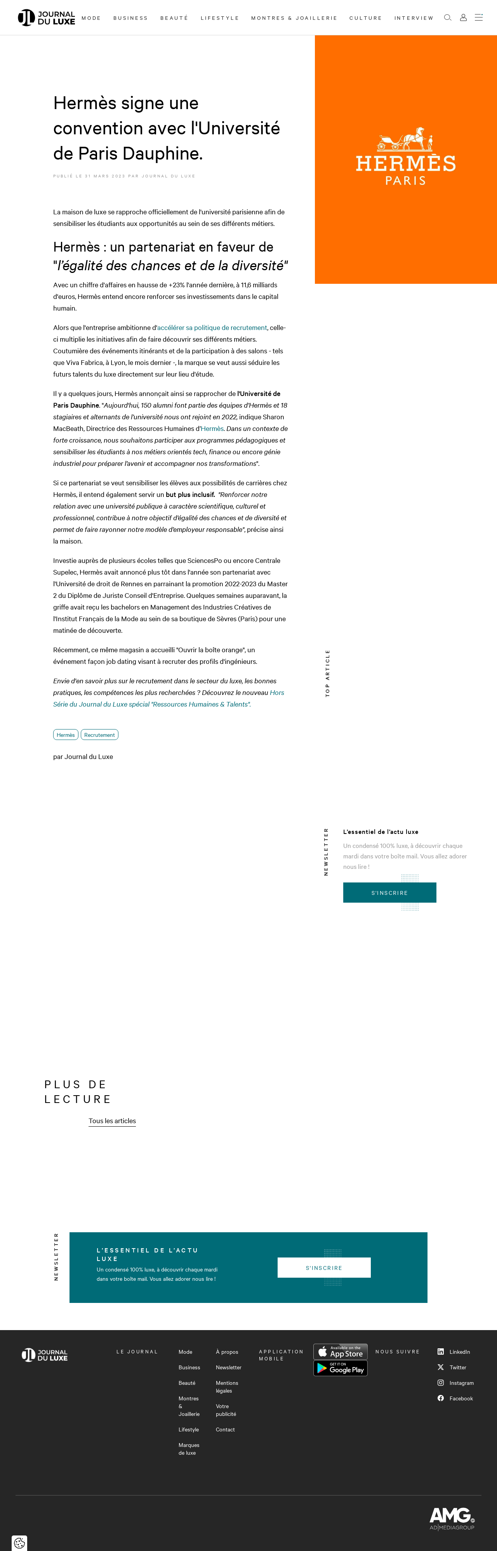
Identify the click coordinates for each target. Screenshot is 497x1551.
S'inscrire (390, 892)
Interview (414, 17)
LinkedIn (454, 1351)
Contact (225, 1429)
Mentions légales (227, 1386)
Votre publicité (226, 1409)
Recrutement (99, 734)
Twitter (452, 1367)
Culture (365, 17)
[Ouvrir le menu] (479, 17)
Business (131, 17)
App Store (340, 1352)
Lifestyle (220, 17)
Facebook (455, 1398)
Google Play (340, 1368)
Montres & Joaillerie (294, 17)
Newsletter (229, 1367)
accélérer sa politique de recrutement (212, 327)
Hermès (212, 428)
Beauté (174, 17)
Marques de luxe (189, 1448)
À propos (227, 1351)
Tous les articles (112, 1120)
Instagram (456, 1382)
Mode (92, 17)
